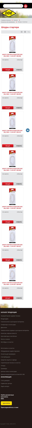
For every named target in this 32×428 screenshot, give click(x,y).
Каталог (16, 20)
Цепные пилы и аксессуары (9, 371)
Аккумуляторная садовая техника (10, 316)
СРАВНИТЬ (19, 70)
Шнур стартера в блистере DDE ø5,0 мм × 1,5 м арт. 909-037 (12, 245)
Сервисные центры (6, 383)
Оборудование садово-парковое (10, 351)
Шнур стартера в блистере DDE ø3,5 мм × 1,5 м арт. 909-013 (12, 131)
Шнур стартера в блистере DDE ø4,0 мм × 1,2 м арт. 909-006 (12, 169)
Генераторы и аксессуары (8, 324)
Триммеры (4, 368)
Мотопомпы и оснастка (7, 348)
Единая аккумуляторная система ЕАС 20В (12, 374)
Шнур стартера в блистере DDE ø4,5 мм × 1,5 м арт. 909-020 (12, 207)
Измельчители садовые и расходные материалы (15, 330)
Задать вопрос (5, 386)
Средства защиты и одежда (9, 360)
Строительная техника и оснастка (10, 363)
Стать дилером (5, 380)
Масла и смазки (5, 339)
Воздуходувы (4, 319)
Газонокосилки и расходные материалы (12, 321)
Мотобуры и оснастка (7, 342)
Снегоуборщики (5, 357)
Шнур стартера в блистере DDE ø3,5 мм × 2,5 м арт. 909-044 (12, 283)
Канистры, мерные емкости (9, 333)
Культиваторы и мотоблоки (9, 336)
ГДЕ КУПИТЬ (6, 403)
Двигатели (4, 327)
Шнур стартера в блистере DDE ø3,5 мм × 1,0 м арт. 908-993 (12, 93)
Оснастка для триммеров (8, 22)
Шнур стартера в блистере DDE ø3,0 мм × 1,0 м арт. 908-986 (12, 55)
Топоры (3, 365)
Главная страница (6, 20)
